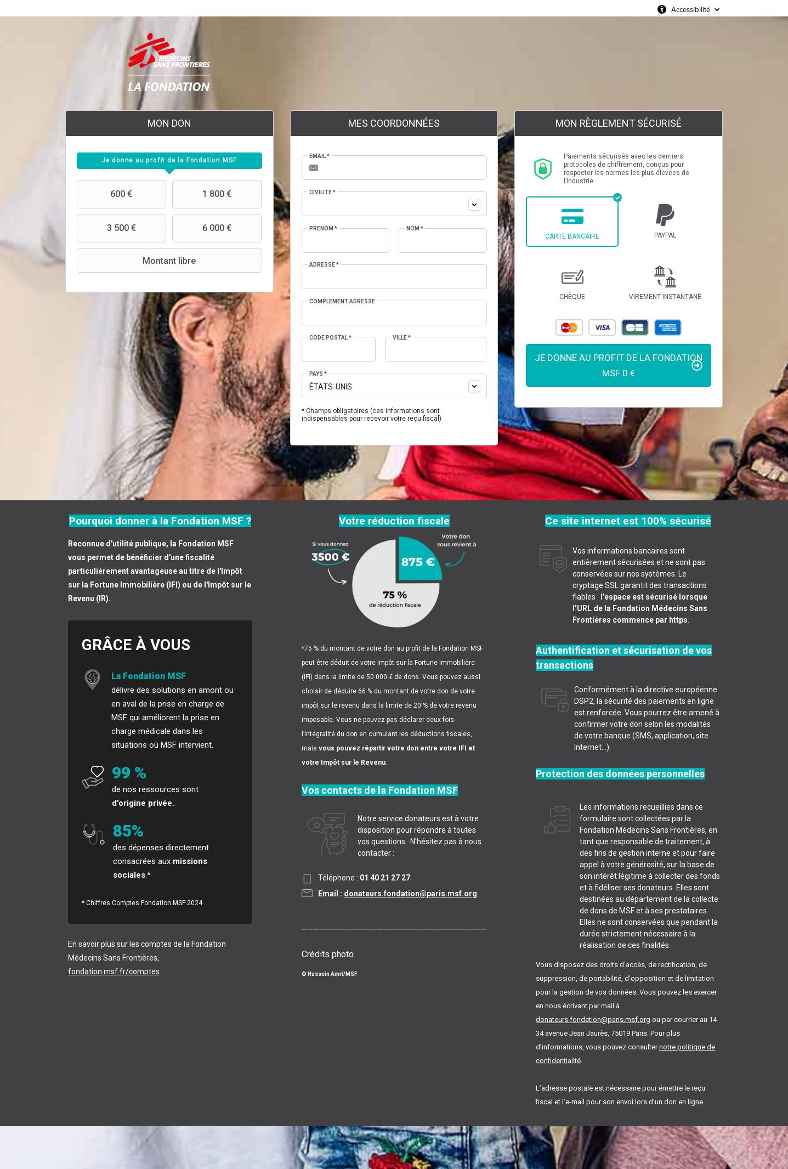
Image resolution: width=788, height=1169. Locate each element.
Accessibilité (690, 9)
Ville (402, 338)
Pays (318, 374)
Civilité (322, 192)
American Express (668, 327)
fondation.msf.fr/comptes (114, 971)
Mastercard (569, 327)
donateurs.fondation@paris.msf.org (410, 893)
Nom (414, 228)
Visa (602, 327)
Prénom (323, 228)
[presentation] (169, 161)
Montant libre (138, 261)
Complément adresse (342, 301)
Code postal (330, 338)
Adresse (324, 265)
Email (319, 156)
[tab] (169, 161)
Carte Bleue (635, 327)
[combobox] (394, 203)
